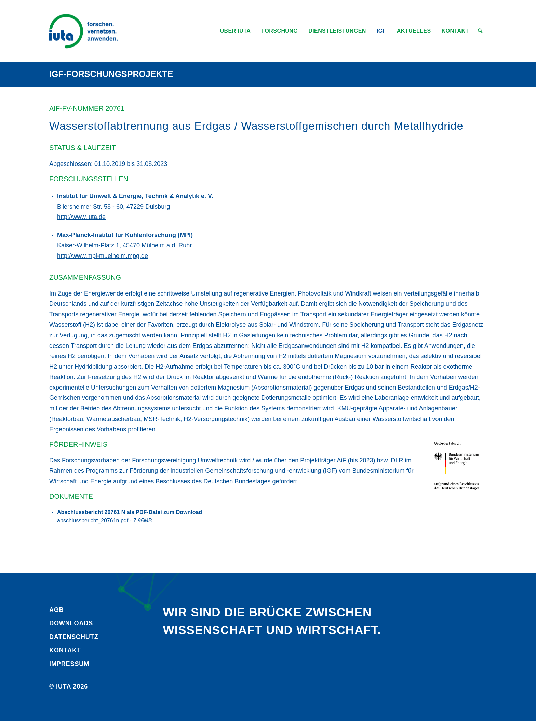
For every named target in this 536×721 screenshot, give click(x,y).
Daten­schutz (73, 636)
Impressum (69, 663)
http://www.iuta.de (81, 216)
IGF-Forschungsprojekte (111, 74)
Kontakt (65, 650)
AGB (56, 609)
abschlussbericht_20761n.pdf (92, 520)
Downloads (71, 623)
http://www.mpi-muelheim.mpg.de (102, 255)
